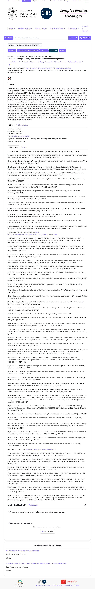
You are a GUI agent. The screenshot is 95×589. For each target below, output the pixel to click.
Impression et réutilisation (85, 29)
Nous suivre (58, 585)
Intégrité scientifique (57, 28)
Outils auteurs (72, 28)
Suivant (62, 50)
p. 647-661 (54, 50)
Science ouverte (40, 28)
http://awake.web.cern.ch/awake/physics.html (40, 449)
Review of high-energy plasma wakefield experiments (22, 550)
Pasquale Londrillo (46, 62)
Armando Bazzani (13, 62)
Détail (11, 125)
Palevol (52, 1)
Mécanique (26, 1)
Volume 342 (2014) (32, 50)
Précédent (12, 50)
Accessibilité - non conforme (44, 585)
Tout (71, 38)
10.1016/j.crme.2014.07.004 (20, 136)
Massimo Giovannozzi (31, 62)
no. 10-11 (44, 50)
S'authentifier (47, 531)
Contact (77, 585)
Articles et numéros (24, 28)
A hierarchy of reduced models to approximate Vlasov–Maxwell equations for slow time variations (36, 563)
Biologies (66, 1)
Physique (35, 1)
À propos (10, 28)
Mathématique (16, 1)
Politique (33, 505)
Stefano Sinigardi (60, 62)
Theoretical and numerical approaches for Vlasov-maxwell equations (48, 68)
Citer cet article (22, 125)
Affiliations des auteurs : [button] (16, 141)
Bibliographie (13, 147)
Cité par (23, 147)
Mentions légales (68, 585)
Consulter (8, 38)
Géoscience (44, 1)
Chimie (59, 1)
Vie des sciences (77, 1)
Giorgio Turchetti (75, 62)
